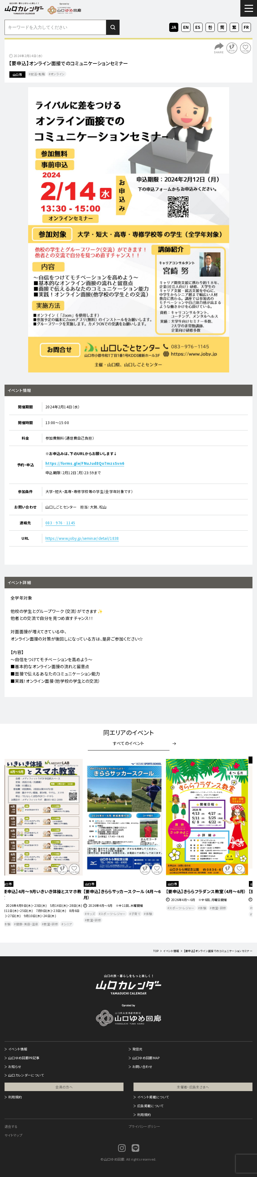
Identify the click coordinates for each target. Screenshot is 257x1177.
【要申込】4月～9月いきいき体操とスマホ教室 (45, 894)
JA (173, 26)
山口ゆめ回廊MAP (146, 1057)
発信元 (137, 1048)
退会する (11, 1126)
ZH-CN (222, 27)
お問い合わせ (142, 1066)
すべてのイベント (128, 743)
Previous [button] (16, 845)
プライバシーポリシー (144, 1126)
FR (246, 26)
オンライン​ (58, 74)
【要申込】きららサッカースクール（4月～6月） (126, 894)
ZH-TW (234, 27)
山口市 (17, 74)
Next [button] (241, 845)
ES (198, 26)
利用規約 (15, 1096)
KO (210, 26)
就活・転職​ (38, 74)
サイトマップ (13, 1135)
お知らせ (14, 1066)
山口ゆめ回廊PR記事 (24, 1057)
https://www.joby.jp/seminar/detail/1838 (82, 538)
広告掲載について (150, 1105)
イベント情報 (17, 1048)
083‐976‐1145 (60, 522)
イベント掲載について (153, 1096)
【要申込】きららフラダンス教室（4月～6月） (210, 891)
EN (186, 26)
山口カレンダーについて (26, 1075)
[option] (128, 229)
